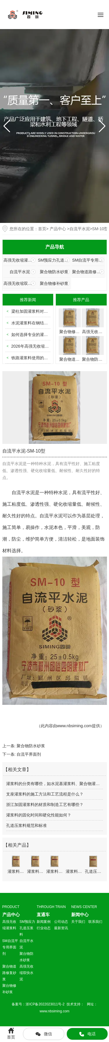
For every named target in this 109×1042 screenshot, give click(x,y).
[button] (102, 126)
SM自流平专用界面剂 (88, 260)
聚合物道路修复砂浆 (88, 271)
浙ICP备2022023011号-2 (45, 1004)
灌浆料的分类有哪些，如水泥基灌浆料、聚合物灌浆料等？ (54, 783)
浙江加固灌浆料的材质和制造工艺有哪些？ (44, 804)
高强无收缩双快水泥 (19, 283)
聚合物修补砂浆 (54, 283)
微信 (43, 1034)
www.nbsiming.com (74, 725)
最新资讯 (61, 928)
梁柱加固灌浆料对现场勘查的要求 (41, 311)
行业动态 (44, 928)
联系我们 (95, 922)
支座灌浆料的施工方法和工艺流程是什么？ (44, 794)
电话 (87, 1034)
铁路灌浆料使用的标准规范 (35, 357)
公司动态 (61, 922)
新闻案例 (44, 922)
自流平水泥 (79, 228)
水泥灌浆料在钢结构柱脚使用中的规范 (46, 323)
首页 (42, 228)
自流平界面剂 (29, 754)
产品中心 (58, 228)
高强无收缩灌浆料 (19, 260)
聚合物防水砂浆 (54, 271)
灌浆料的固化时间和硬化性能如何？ (38, 815)
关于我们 (78, 922)
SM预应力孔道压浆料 (54, 260)
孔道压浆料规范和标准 (26, 825)
